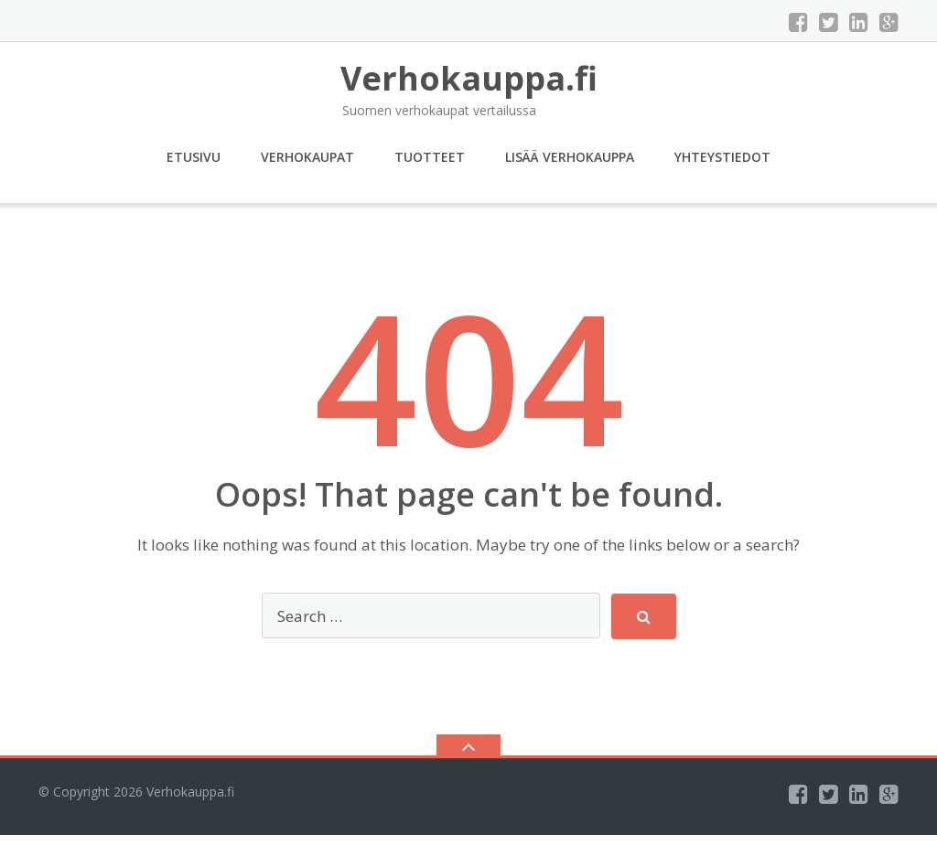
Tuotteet (429, 157)
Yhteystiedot (722, 157)
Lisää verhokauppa (569, 157)
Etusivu (194, 157)
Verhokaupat (307, 157)
